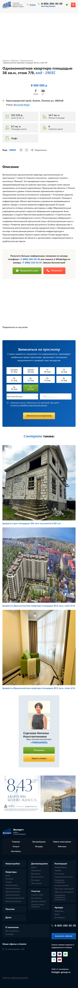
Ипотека (62, 846)
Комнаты (9, 879)
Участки (35, 891)
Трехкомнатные (12, 895)
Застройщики (39, 841)
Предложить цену (27, 270)
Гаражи (58, 870)
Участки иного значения (37, 905)
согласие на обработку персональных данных (31, 405)
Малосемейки (11, 885)
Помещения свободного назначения (60, 897)
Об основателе (12, 931)
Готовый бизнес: (62, 885)
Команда (9, 934)
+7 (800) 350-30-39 (29, 259)
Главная (5, 60)
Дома (33, 867)
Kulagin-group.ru (60, 972)
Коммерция (61, 863)
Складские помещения (60, 881)
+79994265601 (39, 742)
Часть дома (36, 883)
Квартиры (15, 60)
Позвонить (54, 270)
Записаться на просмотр (39, 415)
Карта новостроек (62, 841)
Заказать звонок (64, 936)
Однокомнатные (26, 60)
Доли (7, 875)
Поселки (10, 909)
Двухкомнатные (12, 892)
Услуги (16, 846)
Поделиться (41, 150)
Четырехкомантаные (14, 898)
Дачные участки (38, 901)
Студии (8, 882)
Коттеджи (35, 880)
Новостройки (12, 863)
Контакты (16, 851)
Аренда (59, 907)
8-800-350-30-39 (51, 3)
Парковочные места (64, 877)
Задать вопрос (39, 758)
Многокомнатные (13, 901)
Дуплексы (35, 874)
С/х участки (36, 898)
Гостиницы (59, 874)
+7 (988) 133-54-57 (32, 262)
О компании (12, 927)
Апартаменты (61, 867)
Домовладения (39, 863)
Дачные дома (37, 877)
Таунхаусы (36, 870)
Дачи (8, 917)
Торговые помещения (64, 889)
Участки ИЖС (37, 895)
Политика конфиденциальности (15, 978)
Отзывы (39, 846)
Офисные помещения (64, 892)
